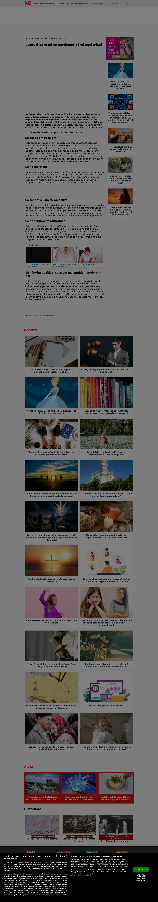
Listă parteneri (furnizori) (81, 875)
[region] (79, 877)
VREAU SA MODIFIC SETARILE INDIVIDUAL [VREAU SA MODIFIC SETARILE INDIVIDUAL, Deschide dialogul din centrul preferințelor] (141, 878)
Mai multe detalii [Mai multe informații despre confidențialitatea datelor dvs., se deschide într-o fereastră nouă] (18, 870)
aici (42, 886)
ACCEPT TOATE (141, 870)
